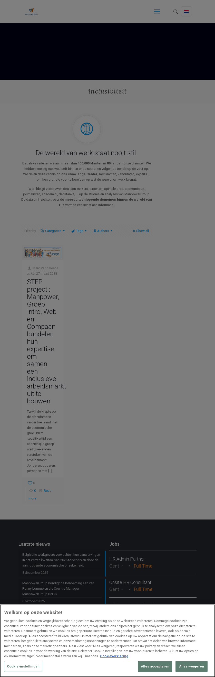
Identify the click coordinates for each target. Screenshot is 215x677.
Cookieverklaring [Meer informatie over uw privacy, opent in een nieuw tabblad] (114, 656)
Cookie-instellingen (23, 666)
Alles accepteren (155, 666)
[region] (107, 640)
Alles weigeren (191, 666)
